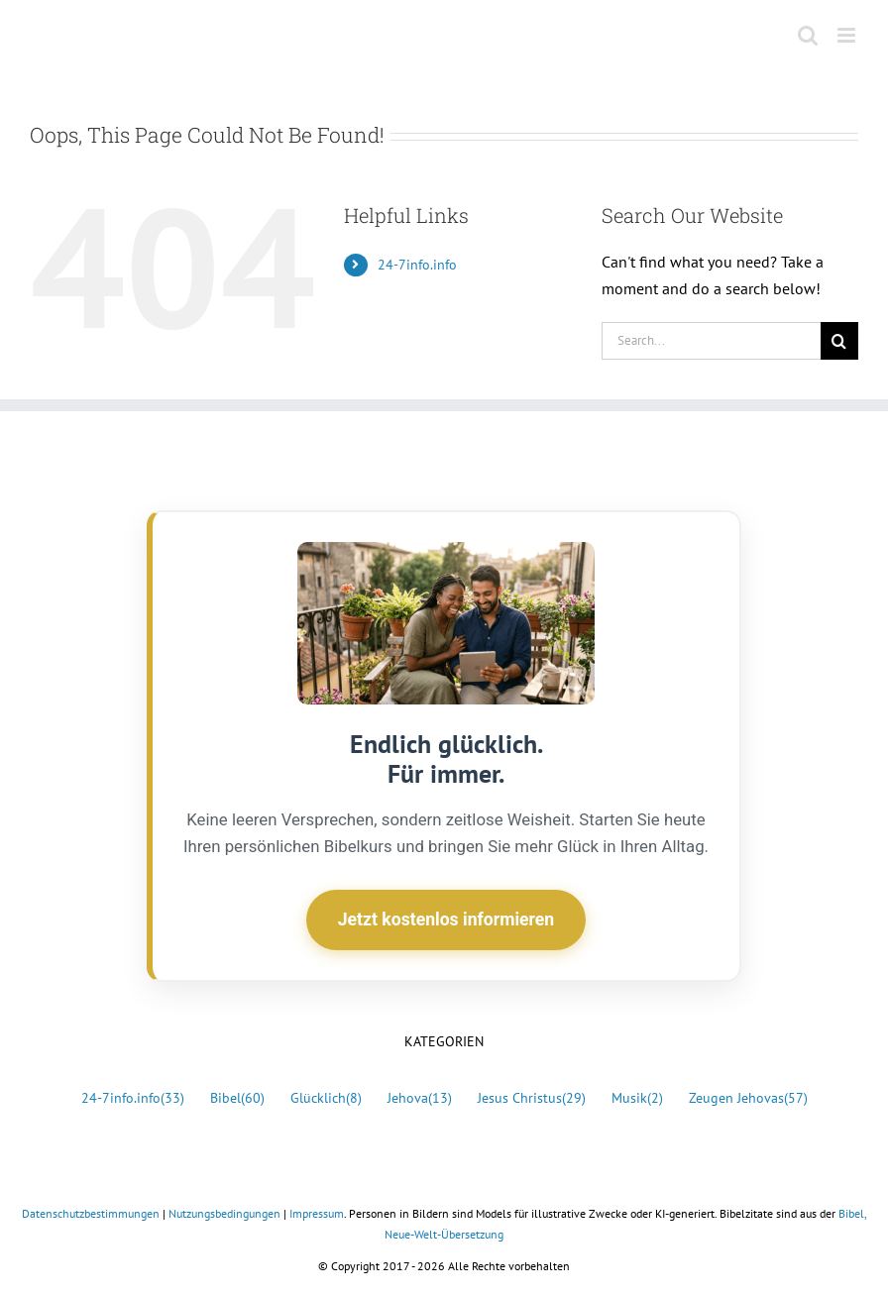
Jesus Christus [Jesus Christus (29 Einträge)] (532, 1098)
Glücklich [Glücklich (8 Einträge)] (326, 1098)
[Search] (839, 341)
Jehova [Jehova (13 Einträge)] (420, 1098)
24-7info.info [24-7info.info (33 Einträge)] (132, 1098)
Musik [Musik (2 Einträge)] (637, 1098)
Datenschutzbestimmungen (91, 1213)
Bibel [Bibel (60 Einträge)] (237, 1098)
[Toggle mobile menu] (847, 35)
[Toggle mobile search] (808, 35)
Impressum (316, 1213)
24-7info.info (417, 264)
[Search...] (711, 341)
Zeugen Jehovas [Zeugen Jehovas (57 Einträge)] (748, 1098)
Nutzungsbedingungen (224, 1213)
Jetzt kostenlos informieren (446, 919)
